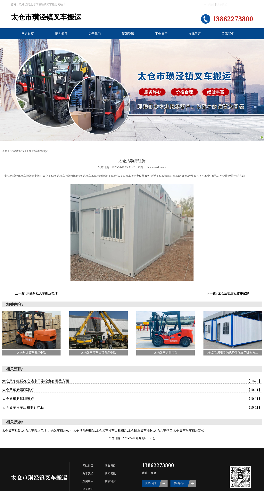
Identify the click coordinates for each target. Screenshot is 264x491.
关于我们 (94, 33)
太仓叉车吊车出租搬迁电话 (132, 407)
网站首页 (27, 33)
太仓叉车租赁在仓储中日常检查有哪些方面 (132, 381)
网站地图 (209, 4)
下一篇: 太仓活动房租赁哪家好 (227, 293)
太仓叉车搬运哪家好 (132, 389)
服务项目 (61, 33)
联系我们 (221, 4)
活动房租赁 (17, 150)
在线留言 (194, 33)
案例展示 (161, 33)
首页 (5, 150)
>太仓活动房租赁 (37, 150)
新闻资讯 (128, 33)
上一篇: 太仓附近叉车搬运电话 (36, 293)
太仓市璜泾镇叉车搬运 (46, 17)
